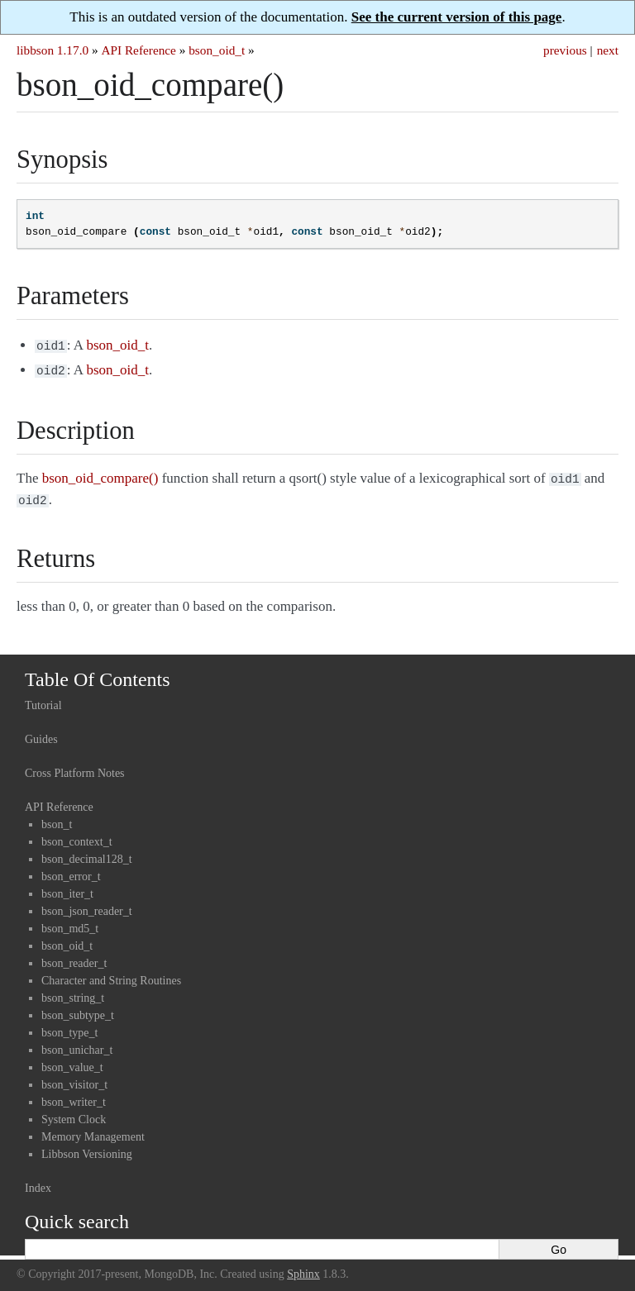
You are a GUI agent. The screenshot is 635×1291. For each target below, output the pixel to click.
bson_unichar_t (76, 1043)
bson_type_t (69, 1026)
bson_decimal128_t (86, 852)
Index (38, 1181)
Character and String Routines (111, 974)
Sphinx (303, 1267)
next (607, 50)
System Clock (73, 1113)
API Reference (138, 50)
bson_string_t (72, 991)
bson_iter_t (67, 887)
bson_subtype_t (77, 1009)
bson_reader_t (74, 956)
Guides (41, 732)
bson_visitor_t (74, 1078)
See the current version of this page (456, 17)
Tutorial (43, 699)
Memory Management (93, 1130)
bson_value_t (72, 1061)
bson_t (56, 818)
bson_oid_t (217, 50)
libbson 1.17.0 (52, 50)
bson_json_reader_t (86, 904)
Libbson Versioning (86, 1147)
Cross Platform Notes (75, 766)
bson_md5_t (69, 922)
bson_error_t (71, 870)
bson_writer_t (73, 1095)
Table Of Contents (97, 673)
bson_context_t (76, 835)
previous (565, 50)
